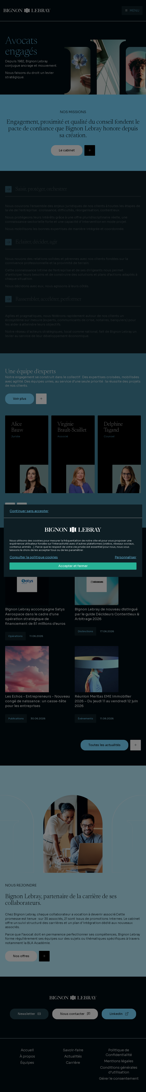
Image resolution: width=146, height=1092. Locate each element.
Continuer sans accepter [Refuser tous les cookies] (29, 511)
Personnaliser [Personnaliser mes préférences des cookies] (125, 557)
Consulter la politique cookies (34, 557)
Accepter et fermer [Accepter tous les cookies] (73, 566)
